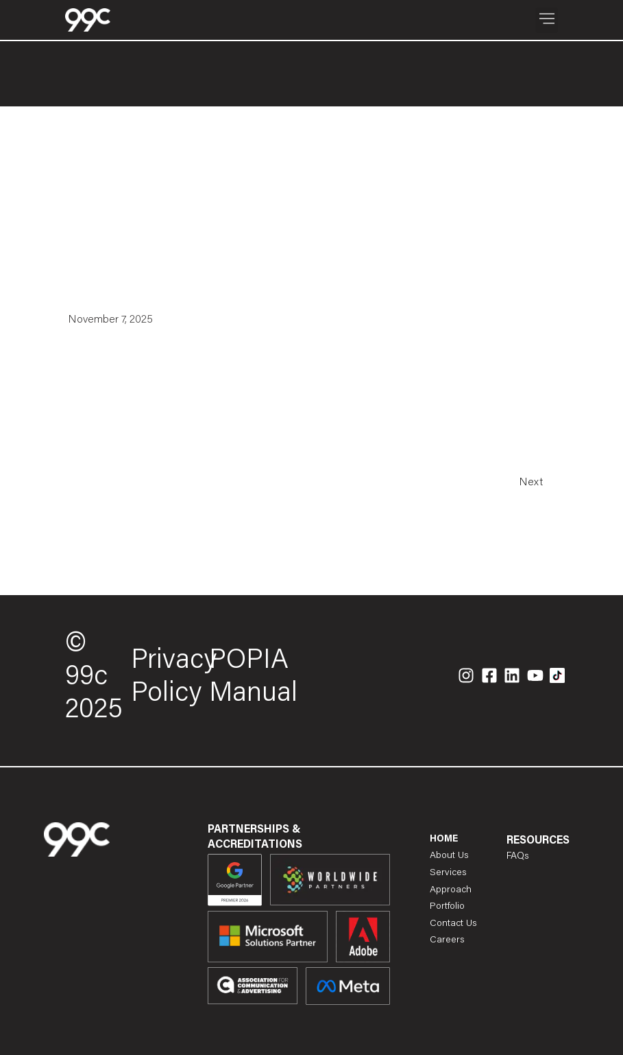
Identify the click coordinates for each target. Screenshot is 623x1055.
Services (448, 873)
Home (444, 839)
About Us (449, 856)
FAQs (517, 856)
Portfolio (447, 907)
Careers (447, 940)
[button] (546, 20)
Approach (451, 889)
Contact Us (453, 924)
